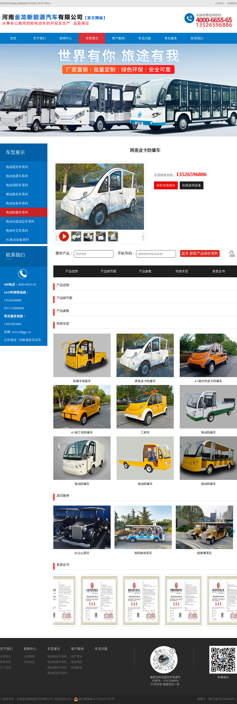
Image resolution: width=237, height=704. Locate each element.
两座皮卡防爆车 (145, 381)
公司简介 (220, 3)
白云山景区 (82, 553)
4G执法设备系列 (17, 239)
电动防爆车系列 (17, 212)
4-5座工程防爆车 (82, 432)
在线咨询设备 (191, 185)
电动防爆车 (208, 432)
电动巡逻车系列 (17, 176)
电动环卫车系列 (17, 230)
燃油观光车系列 (17, 194)
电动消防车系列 (17, 185)
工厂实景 (5, 667)
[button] (232, 531)
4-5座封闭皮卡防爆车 (208, 381)
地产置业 (76, 656)
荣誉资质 (5, 662)
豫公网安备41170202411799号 (94, 698)
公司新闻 (29, 656)
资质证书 (218, 271)
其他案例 (76, 667)
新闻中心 (30, 648)
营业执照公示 (63, 698)
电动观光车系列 (17, 167)
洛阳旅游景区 (143, 553)
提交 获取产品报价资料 (200, 253)
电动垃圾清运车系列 (20, 221)
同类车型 (182, 271)
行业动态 (29, 662)
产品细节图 (108, 271)
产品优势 (71, 271)
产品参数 (145, 271)
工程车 (145, 432)
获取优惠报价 (165, 185)
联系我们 (232, 3)
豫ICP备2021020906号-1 (222, 698)
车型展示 (53, 648)
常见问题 (101, 648)
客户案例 (77, 648)
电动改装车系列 (17, 203)
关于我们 (6, 648)
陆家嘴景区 (204, 553)
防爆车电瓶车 (82, 381)
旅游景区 (76, 662)
